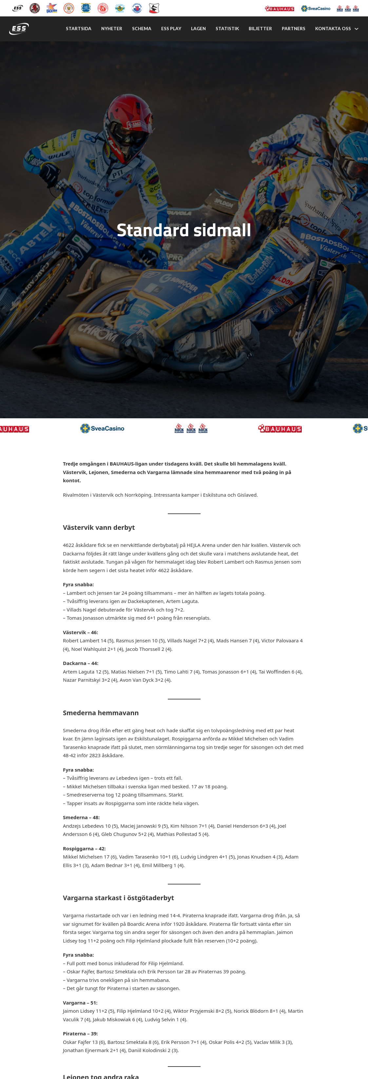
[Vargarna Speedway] (137, 7)
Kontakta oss (333, 28)
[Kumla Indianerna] (34, 7)
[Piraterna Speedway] (86, 7)
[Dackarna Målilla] (52, 7)
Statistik (227, 28)
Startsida (78, 28)
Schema (141, 28)
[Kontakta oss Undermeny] (356, 29)
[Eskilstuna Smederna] (154, 7)
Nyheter (111, 28)
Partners (293, 28)
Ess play (171, 28)
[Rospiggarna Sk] (103, 7)
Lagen (198, 28)
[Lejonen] (69, 7)
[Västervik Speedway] (120, 7)
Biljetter (260, 28)
